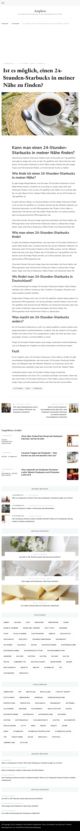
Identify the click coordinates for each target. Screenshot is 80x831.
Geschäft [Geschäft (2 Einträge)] (23, 639)
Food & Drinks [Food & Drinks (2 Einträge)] (20, 634)
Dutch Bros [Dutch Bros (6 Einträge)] (9, 698)
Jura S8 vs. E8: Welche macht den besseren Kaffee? (40, 557)
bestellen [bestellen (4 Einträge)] (30, 692)
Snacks (49, 578)
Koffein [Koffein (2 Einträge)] (31, 656)
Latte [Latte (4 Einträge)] (23, 726)
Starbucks (41, 63)
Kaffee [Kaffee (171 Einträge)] (34, 645)
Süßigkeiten (7, 441)
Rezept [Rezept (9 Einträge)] (54, 726)
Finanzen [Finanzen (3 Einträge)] (63, 628)
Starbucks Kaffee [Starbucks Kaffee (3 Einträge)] (63, 731)
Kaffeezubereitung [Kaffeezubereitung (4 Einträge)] (56, 651)
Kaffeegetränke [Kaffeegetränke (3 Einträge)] (11, 714)
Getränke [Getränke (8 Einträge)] (70, 703)
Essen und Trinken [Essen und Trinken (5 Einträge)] (31, 628)
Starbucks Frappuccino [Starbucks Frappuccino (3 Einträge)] (39, 731)
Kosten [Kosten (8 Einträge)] (56, 720)
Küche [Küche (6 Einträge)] (6, 662)
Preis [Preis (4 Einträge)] (33, 726)
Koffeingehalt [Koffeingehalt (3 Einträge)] (22, 720)
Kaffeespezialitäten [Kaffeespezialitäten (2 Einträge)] (33, 651)
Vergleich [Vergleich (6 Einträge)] (42, 737)
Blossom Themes (65, 824)
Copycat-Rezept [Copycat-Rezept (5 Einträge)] (63, 692)
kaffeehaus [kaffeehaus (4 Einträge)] (28, 714)
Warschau (50, 505)
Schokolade (42, 603)
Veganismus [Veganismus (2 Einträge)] (9, 673)
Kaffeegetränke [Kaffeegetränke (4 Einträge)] (49, 645)
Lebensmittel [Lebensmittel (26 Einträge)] (20, 662)
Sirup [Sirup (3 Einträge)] (6, 731)
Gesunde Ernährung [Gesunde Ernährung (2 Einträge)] (41, 639)
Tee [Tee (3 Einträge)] (5, 737)
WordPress (20, 827)
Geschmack (6, 473)
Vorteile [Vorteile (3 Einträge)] (56, 737)
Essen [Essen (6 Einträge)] (66, 622)
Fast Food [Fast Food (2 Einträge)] (49, 628)
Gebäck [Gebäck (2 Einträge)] (52, 634)
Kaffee (32, 63)
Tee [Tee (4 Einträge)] (60, 668)
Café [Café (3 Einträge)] (28, 622)
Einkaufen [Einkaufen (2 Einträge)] (39, 622)
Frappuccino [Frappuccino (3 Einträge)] (9, 703)
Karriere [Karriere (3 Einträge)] (8, 656)
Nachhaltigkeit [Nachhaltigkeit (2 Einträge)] (38, 662)
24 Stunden (23, 63)
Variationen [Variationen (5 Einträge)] (17, 737)
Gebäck (30, 578)
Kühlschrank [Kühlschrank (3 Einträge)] (10, 726)
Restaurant (6, 475)
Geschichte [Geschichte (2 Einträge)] (65, 634)
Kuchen (42, 578)
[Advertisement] (40, 40)
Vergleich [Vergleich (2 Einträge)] (23, 673)
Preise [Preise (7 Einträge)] (43, 726)
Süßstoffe (6, 443)
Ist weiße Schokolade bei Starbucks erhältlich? (40, 606)
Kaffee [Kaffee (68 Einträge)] (69, 709)
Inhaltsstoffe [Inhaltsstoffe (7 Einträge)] (54, 709)
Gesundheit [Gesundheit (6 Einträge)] (55, 703)
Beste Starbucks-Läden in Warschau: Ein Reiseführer (33, 508)
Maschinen (43, 554)
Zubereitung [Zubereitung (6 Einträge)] (9, 743)
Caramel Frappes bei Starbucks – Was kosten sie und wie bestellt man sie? (39, 454)
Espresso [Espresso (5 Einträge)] (38, 698)
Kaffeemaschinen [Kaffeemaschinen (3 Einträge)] (11, 651)
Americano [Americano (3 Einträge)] (8, 692)
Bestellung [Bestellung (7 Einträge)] (45, 692)
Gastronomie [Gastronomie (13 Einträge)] (37, 634)
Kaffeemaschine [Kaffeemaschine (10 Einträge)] (45, 714)
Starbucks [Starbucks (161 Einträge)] (18, 731)
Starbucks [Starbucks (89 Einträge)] (49, 668)
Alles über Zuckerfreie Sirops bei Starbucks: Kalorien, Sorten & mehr (38, 437)
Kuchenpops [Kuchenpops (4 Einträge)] (69, 720)
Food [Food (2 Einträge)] (6, 634)
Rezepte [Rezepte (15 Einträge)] (24, 668)
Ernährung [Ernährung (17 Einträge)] (53, 622)
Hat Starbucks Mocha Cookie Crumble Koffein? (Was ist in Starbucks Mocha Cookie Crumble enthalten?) (42, 520)
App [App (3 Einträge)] (19, 692)
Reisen (36, 495)
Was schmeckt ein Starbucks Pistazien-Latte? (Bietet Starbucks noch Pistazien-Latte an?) (41, 472)
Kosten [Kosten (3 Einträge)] (43, 656)
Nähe (28, 388)
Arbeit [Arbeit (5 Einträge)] (7, 622)
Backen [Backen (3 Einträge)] (17, 622)
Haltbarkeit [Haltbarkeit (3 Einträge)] (37, 709)
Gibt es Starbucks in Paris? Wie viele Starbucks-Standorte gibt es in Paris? (42, 498)
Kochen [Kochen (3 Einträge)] (19, 656)
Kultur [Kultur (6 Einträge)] (66, 656)
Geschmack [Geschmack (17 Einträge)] (40, 703)
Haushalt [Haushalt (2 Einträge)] (21, 645)
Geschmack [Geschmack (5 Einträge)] (9, 639)
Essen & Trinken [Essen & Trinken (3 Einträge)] (11, 628)
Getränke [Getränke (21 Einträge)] (8, 645)
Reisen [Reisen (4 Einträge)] (69, 662)
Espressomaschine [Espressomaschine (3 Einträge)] (56, 698)
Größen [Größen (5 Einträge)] (22, 709)
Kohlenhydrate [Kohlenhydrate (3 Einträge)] (40, 720)
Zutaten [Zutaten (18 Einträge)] (24, 743)
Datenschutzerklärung (32, 827)
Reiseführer (33, 505)
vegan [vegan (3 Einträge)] (30, 737)
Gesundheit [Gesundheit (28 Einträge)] (61, 639)
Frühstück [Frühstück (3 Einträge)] (25, 703)
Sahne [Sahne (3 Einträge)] (64, 726)
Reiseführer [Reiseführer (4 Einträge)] (55, 662)
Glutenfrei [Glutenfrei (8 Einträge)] (9, 709)
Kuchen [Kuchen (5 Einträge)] (54, 656)
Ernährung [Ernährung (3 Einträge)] (24, 698)
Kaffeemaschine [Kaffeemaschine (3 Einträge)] (68, 645)
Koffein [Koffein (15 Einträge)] (7, 720)
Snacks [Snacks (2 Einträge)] (36, 668)
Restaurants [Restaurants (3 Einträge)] (10, 668)
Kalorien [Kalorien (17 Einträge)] (62, 714)
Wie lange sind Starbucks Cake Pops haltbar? (39, 581)
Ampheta (40, 11)
